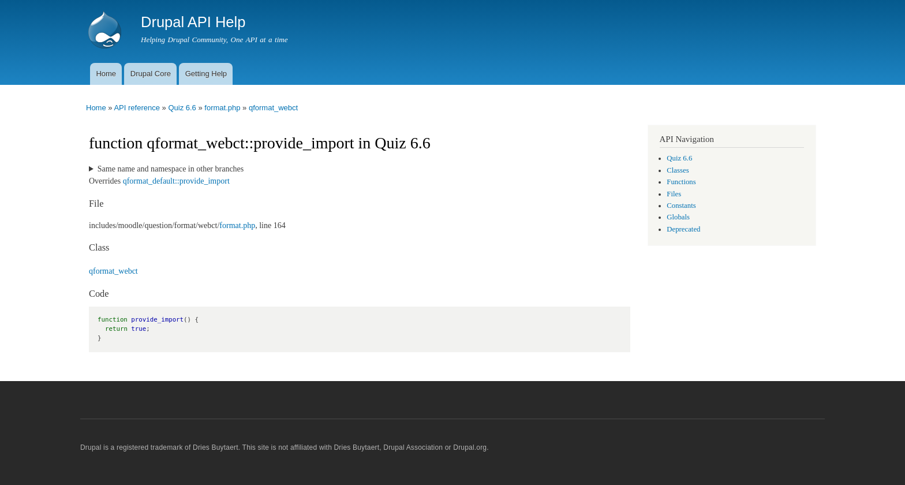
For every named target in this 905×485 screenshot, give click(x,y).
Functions (681, 182)
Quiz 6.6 (182, 107)
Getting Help (206, 73)
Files (674, 194)
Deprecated (683, 229)
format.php (222, 107)
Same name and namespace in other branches (171, 169)
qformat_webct (273, 107)
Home (106, 73)
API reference (137, 107)
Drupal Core (150, 73)
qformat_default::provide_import (176, 181)
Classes (678, 170)
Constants (681, 206)
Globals (678, 217)
